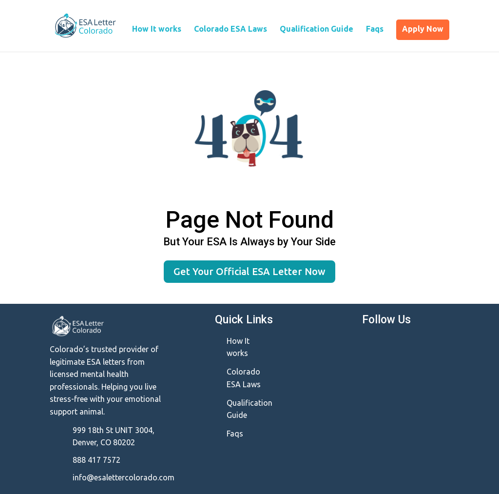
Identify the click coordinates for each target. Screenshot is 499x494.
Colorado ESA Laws (230, 29)
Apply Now (422, 28)
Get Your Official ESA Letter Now (249, 271)
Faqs (375, 29)
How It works (156, 29)
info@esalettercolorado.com (123, 477)
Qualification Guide (316, 29)
